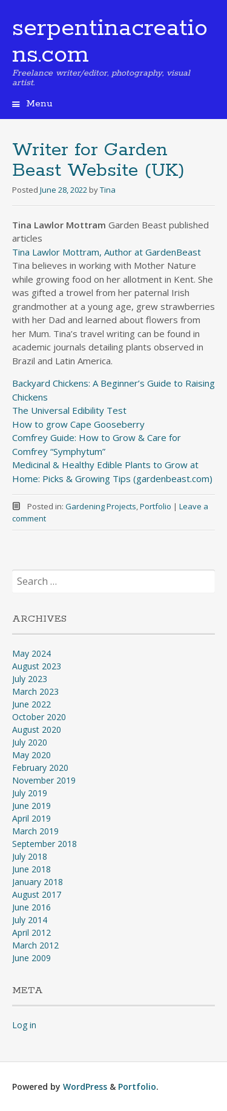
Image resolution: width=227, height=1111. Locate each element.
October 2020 (39, 717)
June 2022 (31, 704)
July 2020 (29, 742)
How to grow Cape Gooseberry (78, 424)
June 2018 (31, 869)
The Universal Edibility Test (69, 410)
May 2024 (31, 653)
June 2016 (31, 907)
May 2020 (31, 755)
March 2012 (35, 945)
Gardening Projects (100, 506)
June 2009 (31, 958)
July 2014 (29, 920)
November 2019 (44, 780)
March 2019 (35, 831)
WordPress (85, 1086)
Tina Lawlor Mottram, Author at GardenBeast (106, 252)
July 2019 (29, 793)
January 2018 (37, 881)
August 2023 (36, 666)
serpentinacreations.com (110, 41)
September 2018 (44, 843)
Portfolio (155, 506)
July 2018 (29, 856)
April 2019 (31, 818)
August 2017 (36, 894)
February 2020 (40, 767)
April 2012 (31, 932)
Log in (24, 1025)
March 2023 (35, 691)
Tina (108, 189)
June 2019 (31, 805)
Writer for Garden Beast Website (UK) (98, 160)
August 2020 (36, 729)
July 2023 (29, 678)
